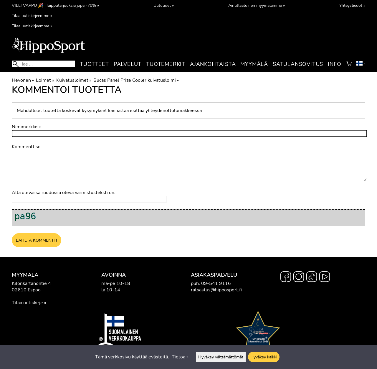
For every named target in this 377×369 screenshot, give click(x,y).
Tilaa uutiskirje (27, 303)
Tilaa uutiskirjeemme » (32, 16)
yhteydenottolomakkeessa (173, 110)
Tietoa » (180, 357)
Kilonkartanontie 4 (31, 283)
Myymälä (254, 64)
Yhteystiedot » (352, 5)
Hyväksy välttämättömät (220, 357)
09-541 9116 (216, 283)
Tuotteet (94, 64)
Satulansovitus (298, 64)
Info (334, 64)
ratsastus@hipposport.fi (216, 290)
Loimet (45, 80)
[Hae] (43, 64)
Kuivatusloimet (73, 80)
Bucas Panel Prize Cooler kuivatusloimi (136, 80)
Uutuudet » (163, 5)
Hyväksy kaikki (263, 357)
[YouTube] (324, 277)
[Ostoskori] (349, 64)
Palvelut (127, 64)
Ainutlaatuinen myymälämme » (256, 5)
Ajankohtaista (213, 64)
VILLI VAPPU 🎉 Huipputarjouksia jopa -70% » (55, 5)
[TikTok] (311, 277)
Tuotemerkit (165, 64)
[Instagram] (298, 277)
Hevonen (23, 80)
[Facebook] (285, 277)
